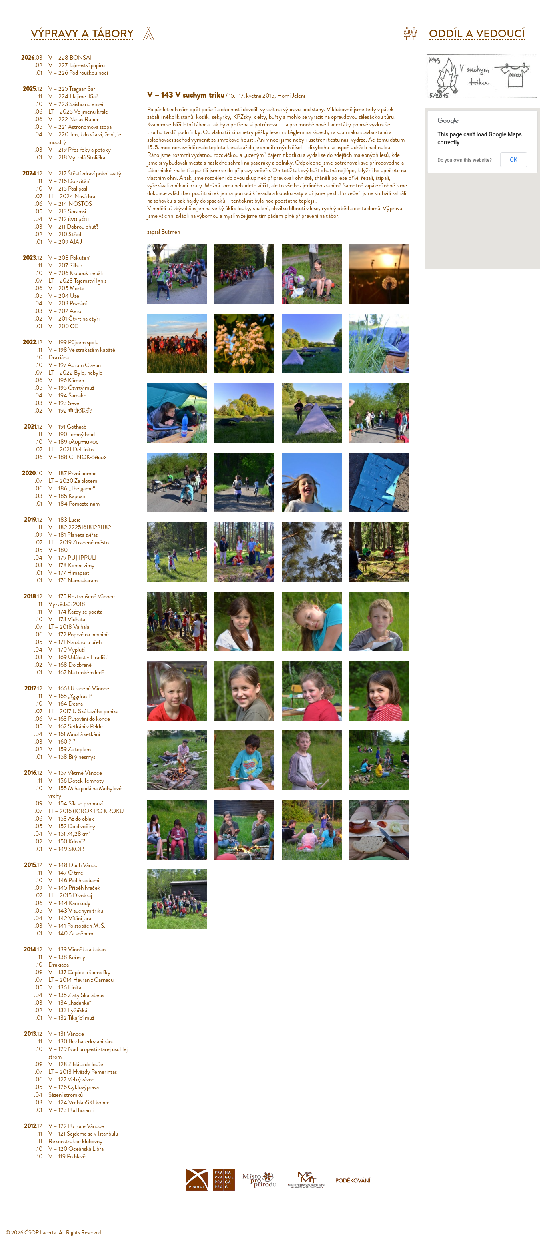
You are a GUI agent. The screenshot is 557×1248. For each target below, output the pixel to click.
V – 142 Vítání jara (69, 918)
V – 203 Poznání (67, 303)
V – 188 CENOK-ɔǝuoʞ (77, 457)
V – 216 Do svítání (69, 181)
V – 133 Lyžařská (67, 1010)
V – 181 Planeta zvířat (73, 534)
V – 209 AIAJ (65, 241)
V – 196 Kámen (66, 380)
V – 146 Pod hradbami (73, 880)
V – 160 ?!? (62, 741)
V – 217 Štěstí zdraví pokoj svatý (84, 173)
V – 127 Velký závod (71, 1079)
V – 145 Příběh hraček (74, 887)
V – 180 (58, 550)
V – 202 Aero (64, 311)
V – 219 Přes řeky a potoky (79, 149)
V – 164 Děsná (65, 703)
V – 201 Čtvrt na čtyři (74, 318)
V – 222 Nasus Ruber (73, 119)
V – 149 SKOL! (66, 849)
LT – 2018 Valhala (68, 626)
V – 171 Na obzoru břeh (75, 642)
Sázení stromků (65, 1094)
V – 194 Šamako (67, 395)
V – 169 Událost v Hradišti (78, 657)
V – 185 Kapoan (66, 496)
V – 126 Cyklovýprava (73, 1087)
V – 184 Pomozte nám (74, 503)
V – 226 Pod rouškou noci (78, 72)
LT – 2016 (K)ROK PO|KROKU (86, 811)
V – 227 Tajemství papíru (76, 65)
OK (513, 160)
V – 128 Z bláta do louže (75, 1064)
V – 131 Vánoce (66, 1033)
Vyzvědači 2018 (66, 604)
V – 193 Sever (64, 403)
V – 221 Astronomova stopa (80, 126)
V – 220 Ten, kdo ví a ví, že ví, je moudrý (84, 138)
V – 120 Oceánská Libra (76, 1148)
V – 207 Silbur (65, 265)
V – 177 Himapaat (68, 572)
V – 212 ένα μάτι (68, 219)
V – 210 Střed (64, 234)
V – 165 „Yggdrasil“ (70, 696)
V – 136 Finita (64, 987)
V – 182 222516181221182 (79, 527)
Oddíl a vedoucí (477, 33)
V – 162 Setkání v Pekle (75, 726)
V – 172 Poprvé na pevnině (78, 634)
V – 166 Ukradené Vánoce (78, 688)
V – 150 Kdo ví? (66, 841)
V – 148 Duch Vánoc (72, 865)
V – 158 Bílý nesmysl (72, 756)
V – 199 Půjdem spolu (73, 342)
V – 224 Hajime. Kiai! (73, 96)
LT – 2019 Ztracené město (78, 542)
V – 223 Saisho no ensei (75, 104)
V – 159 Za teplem (69, 749)
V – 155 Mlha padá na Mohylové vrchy (85, 792)
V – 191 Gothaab (67, 426)
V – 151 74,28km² (69, 833)
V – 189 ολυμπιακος (73, 441)
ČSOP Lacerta (40, 1232)
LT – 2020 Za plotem (72, 480)
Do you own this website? (464, 160)
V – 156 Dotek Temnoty (76, 780)
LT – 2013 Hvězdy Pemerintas (82, 1071)
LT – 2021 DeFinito (71, 449)
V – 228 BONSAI (70, 57)
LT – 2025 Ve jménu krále (78, 111)
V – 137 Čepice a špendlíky (79, 972)
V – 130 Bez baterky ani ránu (81, 1041)
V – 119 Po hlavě (67, 1156)
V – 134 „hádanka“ (70, 1002)
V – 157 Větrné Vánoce (75, 772)
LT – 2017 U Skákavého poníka (83, 711)
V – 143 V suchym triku (75, 910)
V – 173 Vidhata (66, 619)
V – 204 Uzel (64, 295)
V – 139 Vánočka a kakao (77, 949)
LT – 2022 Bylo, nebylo (75, 372)
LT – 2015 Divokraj (70, 895)
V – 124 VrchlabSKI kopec (79, 1102)
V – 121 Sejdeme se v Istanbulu (83, 1133)
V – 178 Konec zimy (71, 565)
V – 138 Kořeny (66, 957)
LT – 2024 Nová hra (71, 196)
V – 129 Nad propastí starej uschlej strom (88, 1053)
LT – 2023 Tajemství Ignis (77, 280)
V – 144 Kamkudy (69, 903)
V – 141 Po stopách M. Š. (76, 925)
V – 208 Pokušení (69, 257)
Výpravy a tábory (82, 33)
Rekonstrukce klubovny (75, 1141)
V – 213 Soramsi (67, 211)
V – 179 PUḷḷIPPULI (72, 557)
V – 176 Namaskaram (73, 580)
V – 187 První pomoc (72, 473)
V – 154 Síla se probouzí (75, 803)
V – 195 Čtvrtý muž (71, 387)
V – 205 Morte (66, 288)
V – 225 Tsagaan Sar (71, 88)
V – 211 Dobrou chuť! (73, 226)
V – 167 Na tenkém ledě (76, 672)
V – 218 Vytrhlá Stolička (76, 157)
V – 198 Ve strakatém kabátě (81, 349)
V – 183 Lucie (64, 519)
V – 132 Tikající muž (71, 1017)
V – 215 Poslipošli (68, 188)
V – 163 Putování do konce (79, 718)
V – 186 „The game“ (71, 488)
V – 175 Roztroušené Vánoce (81, 596)
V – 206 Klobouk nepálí (75, 273)
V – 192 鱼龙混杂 (70, 410)
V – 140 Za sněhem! (71, 933)
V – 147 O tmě (65, 872)
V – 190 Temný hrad (71, 434)
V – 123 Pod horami (71, 1110)
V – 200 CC (63, 326)
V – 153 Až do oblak (71, 818)
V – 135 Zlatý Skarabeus (76, 995)
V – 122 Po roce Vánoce (76, 1126)
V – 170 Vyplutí (66, 649)
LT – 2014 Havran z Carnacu (81, 979)
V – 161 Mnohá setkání (74, 734)
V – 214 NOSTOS (70, 203)
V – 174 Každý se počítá (75, 611)
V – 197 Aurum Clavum (75, 365)
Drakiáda (58, 357)
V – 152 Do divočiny (71, 826)
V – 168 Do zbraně (70, 664)
